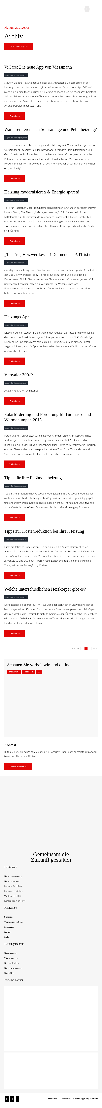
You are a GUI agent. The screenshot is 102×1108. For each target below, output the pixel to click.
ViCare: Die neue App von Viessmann (38, 67)
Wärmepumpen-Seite (13, 922)
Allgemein (9, 75)
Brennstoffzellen (11, 963)
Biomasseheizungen (13, 968)
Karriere (7, 932)
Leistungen (9, 927)
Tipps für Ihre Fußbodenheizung (33, 477)
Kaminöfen (9, 973)
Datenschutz (65, 1099)
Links (6, 937)
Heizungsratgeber (20, 75)
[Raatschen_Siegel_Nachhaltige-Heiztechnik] (51, 786)
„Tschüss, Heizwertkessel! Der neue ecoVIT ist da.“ (50, 254)
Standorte (8, 917)
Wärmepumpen (11, 958)
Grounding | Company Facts (85, 1099)
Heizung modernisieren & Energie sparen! (41, 191)
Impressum (52, 1099)
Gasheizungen (10, 953)
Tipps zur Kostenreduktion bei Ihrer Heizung (44, 531)
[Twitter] (18, 1099)
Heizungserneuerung (13, 876)
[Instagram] (7, 1099)
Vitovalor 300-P (18, 374)
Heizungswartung (12, 881)
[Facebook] (12, 1099)
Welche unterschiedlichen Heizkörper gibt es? (45, 589)
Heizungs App (17, 316)
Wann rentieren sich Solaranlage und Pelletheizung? (50, 129)
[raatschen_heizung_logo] (18, 3)
